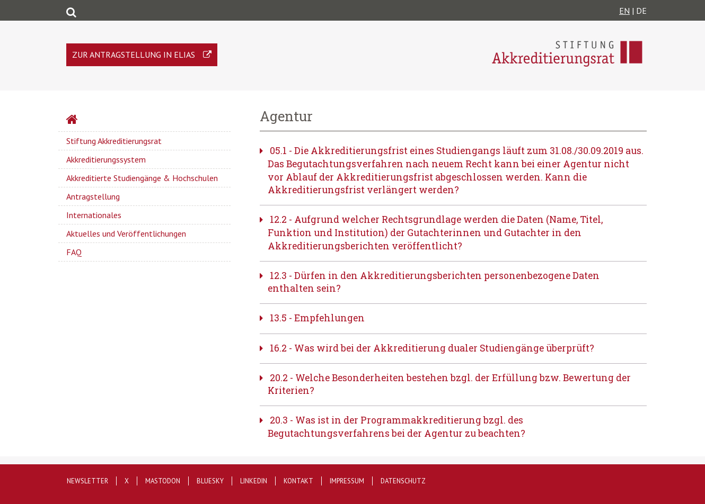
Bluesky (210, 480)
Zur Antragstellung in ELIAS (133, 54)
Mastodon (162, 480)
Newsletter (87, 480)
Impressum (347, 480)
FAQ (74, 252)
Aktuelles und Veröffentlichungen (126, 233)
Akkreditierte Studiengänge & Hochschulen (142, 178)
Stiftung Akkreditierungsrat (114, 141)
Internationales (93, 215)
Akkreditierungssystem (106, 159)
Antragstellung (93, 196)
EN (624, 10)
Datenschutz (403, 480)
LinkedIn (253, 480)
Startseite (100, 120)
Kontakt (298, 480)
